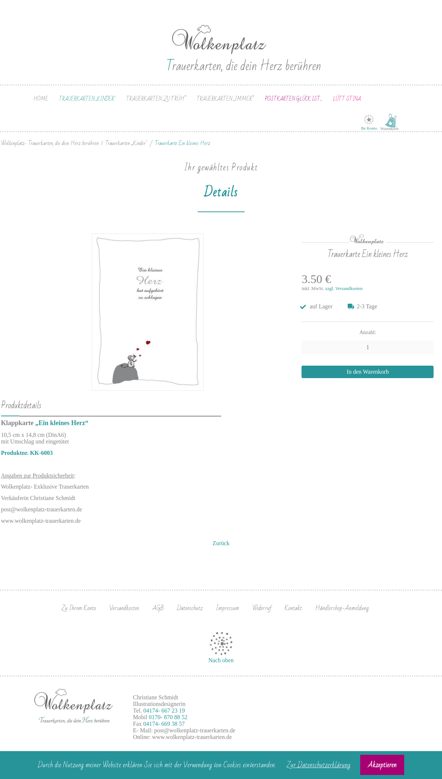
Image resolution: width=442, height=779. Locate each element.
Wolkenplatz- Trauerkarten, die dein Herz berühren (50, 143)
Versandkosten (124, 608)
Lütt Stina (347, 99)
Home (40, 99)
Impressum (227, 608)
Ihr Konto (369, 128)
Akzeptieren (382, 765)
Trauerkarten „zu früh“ (156, 99)
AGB (158, 608)
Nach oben (221, 660)
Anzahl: (367, 332)
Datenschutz (189, 608)
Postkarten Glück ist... (293, 99)
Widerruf (261, 608)
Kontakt (293, 608)
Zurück (220, 543)
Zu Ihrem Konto (79, 608)
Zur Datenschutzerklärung (318, 765)
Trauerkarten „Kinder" (87, 99)
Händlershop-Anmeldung (342, 608)
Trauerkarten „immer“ (225, 99)
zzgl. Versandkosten (344, 288)
